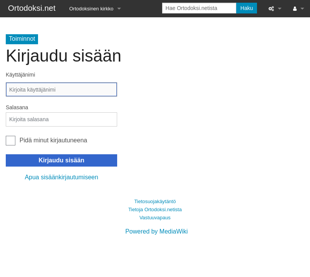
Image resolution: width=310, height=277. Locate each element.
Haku (246, 8)
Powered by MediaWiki (156, 231)
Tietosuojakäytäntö (155, 201)
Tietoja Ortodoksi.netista (155, 209)
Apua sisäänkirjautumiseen (61, 177)
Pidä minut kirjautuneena (53, 140)
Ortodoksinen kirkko (91, 9)
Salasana (17, 107)
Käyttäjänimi (20, 75)
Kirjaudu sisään (61, 160)
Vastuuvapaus (155, 217)
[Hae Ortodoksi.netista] (199, 8)
